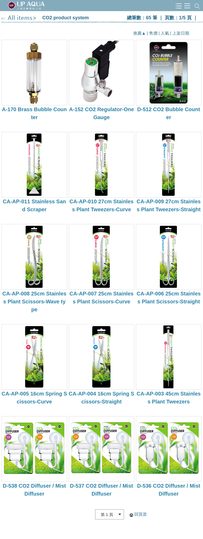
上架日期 (180, 33)
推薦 (137, 33)
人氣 (165, 33)
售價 (153, 33)
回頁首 (140, 514)
